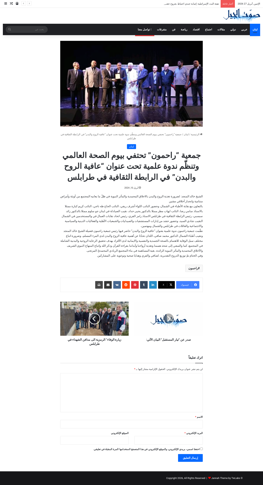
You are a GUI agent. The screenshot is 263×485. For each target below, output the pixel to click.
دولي (233, 29)
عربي (244, 29)
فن (173, 29)
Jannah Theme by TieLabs (225, 478)
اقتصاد (196, 29)
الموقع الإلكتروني (120, 433)
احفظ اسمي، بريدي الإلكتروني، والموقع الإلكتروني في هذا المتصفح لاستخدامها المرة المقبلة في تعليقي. (146, 449)
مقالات (221, 29)
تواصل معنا (145, 29)
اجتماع (208, 29)
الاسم (199, 416)
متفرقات (162, 29)
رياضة (184, 29)
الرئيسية (196, 134)
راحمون (193, 268)
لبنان (255, 29)
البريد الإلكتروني (194, 433)
